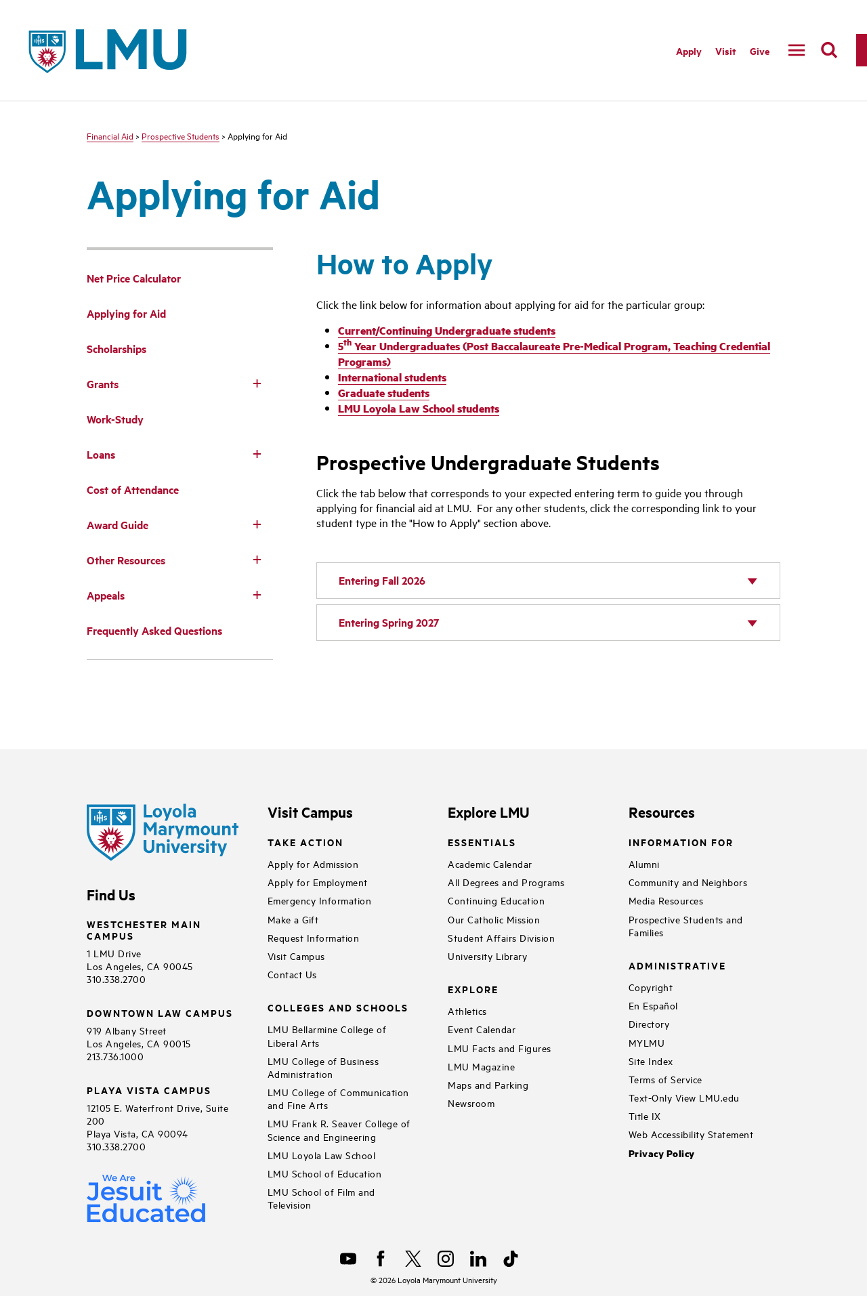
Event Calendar (481, 1028)
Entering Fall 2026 (382, 580)
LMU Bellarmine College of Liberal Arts (327, 1035)
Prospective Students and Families (686, 925)
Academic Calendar (490, 863)
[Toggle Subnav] (256, 383)
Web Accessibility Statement (691, 1133)
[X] (413, 1258)
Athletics (467, 1010)
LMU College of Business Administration (323, 1067)
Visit (725, 50)
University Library (487, 955)
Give (759, 50)
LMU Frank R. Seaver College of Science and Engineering (339, 1129)
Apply (689, 50)
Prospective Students (180, 135)
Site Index (651, 1060)
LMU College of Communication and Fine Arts (338, 1098)
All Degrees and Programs (506, 881)
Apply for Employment (318, 881)
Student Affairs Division (501, 937)
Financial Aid (110, 135)
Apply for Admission (313, 863)
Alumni (644, 863)
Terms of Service (665, 1078)
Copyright (651, 986)
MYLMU (647, 1042)
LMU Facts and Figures (499, 1047)
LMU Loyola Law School (322, 1154)
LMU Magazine (481, 1066)
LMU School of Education (325, 1173)
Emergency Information (320, 900)
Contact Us (292, 973)
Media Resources (666, 900)
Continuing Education (496, 900)
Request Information (314, 937)
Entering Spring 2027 (389, 622)
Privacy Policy (662, 1153)
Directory (649, 1023)
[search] (829, 50)
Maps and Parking (488, 1084)
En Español (653, 1005)
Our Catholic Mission (494, 919)
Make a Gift (293, 919)
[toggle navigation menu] (796, 50)
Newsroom (471, 1102)
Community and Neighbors (688, 881)
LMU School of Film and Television (321, 1198)
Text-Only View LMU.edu (684, 1097)
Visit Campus (296, 955)
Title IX (645, 1115)
